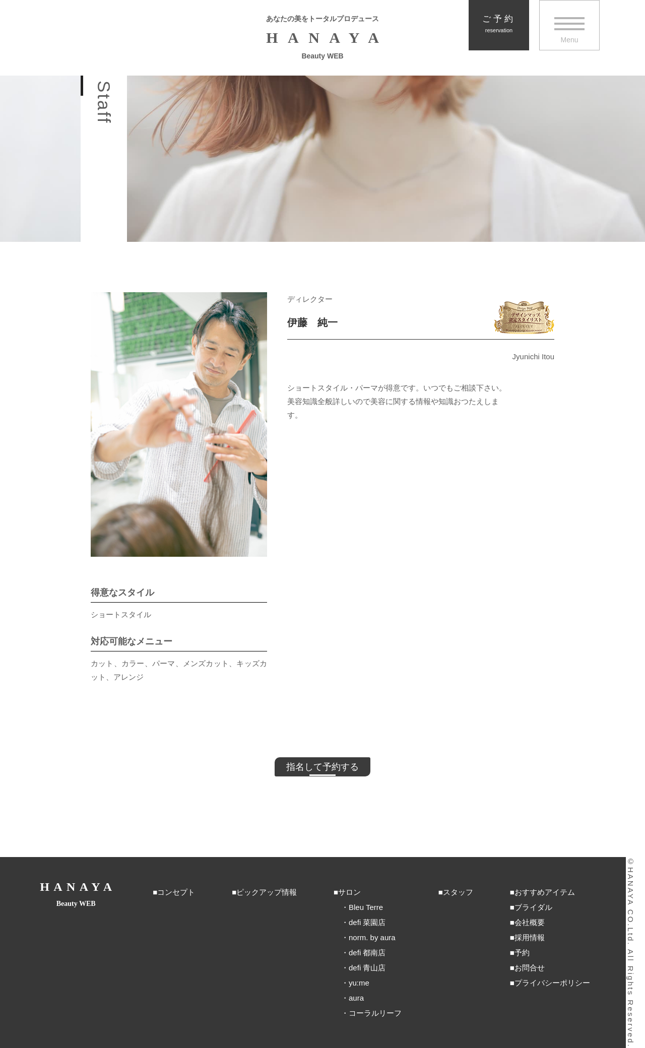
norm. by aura (372, 937)
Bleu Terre (366, 907)
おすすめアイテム (544, 892)
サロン (349, 892)
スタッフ (458, 892)
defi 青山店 (367, 967)
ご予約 (499, 24)
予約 (522, 952)
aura (356, 998)
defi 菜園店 (367, 922)
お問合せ (529, 967)
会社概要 (529, 922)
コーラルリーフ (375, 1013)
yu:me (359, 982)
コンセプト (176, 892)
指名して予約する (322, 767)
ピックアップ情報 (266, 892)
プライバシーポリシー (552, 982)
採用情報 (529, 937)
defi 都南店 (367, 952)
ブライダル (533, 907)
